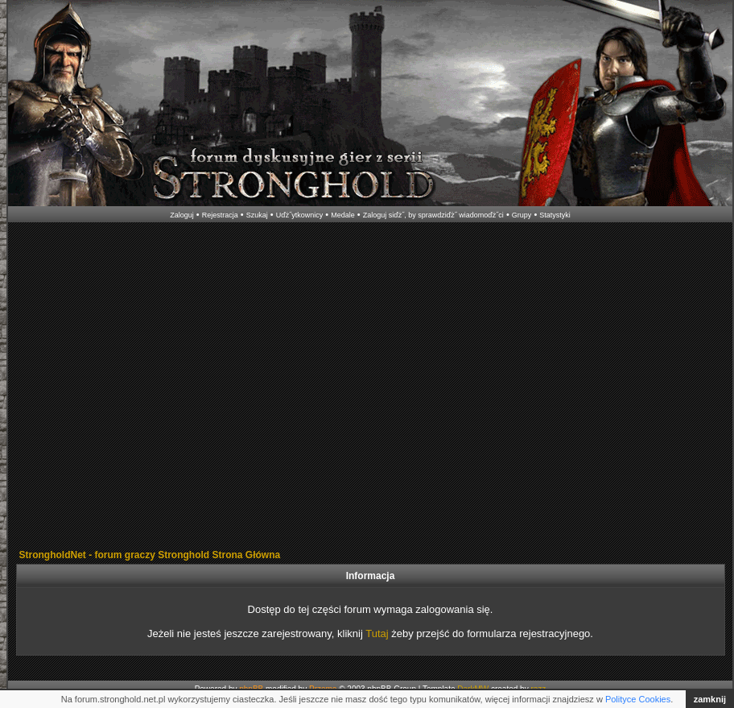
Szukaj (257, 215)
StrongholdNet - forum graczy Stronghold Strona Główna (150, 555)
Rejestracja (220, 215)
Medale (343, 215)
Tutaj (376, 633)
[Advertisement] (151, 387)
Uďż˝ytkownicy (300, 215)
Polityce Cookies (637, 699)
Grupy (522, 215)
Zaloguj (182, 215)
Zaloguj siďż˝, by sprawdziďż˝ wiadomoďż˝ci (433, 215)
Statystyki (555, 215)
